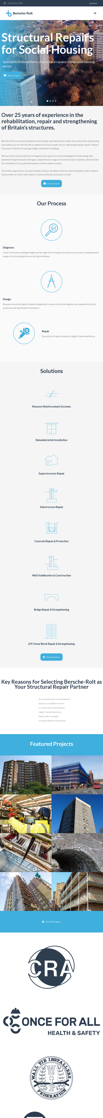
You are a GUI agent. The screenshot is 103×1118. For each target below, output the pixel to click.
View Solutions (53, 657)
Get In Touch (13, 75)
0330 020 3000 (15, 3)
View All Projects (53, 921)
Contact (93, 3)
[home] (18, 13)
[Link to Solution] (51, 529)
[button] (95, 13)
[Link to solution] (51, 399)
